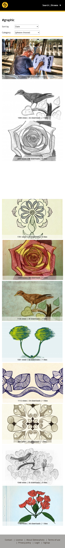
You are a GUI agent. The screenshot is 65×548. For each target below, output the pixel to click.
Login (37, 542)
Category (6, 32)
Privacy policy (24, 542)
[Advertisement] (32, 180)
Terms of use (54, 539)
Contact (8, 539)
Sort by (5, 26)
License (19, 539)
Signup (46, 542)
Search (45, 5)
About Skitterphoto (35, 539)
